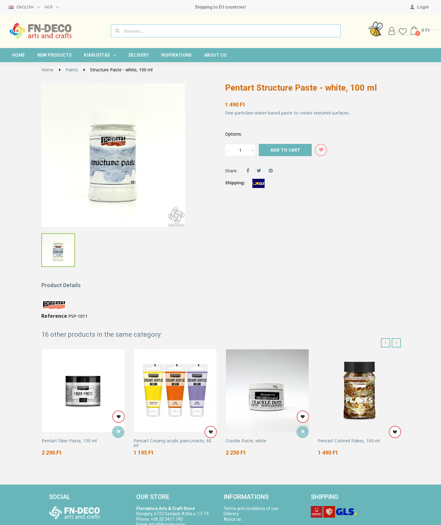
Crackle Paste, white (246, 440)
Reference (54, 316)
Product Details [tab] (61, 285)
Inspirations (176, 55)
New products (54, 55)
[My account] (419, 7)
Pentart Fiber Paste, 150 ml (69, 440)
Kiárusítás (100, 55)
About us (215, 55)
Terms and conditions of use (251, 508)
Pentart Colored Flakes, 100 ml (349, 440)
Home (18, 55)
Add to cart (285, 150)
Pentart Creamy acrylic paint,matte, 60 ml (172, 443)
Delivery (139, 55)
